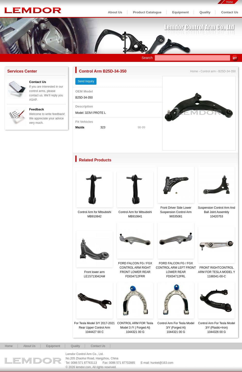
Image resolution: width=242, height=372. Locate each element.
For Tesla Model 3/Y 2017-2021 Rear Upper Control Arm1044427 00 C (94, 328)
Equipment (180, 12)
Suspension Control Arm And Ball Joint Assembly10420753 (216, 212)
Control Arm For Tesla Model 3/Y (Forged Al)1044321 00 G (175, 328)
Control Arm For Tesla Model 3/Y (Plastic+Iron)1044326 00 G (216, 328)
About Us (115, 12)
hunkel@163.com (162, 362)
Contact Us (229, 12)
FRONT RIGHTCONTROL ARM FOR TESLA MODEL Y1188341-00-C (216, 272)
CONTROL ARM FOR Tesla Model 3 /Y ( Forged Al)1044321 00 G (135, 328)
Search (147, 58)
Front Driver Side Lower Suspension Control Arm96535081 (175, 212)
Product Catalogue (147, 12)
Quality (204, 12)
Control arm (208, 71)
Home (194, 71)
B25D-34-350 (227, 71)
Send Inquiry (86, 81)
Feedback (36, 109)
